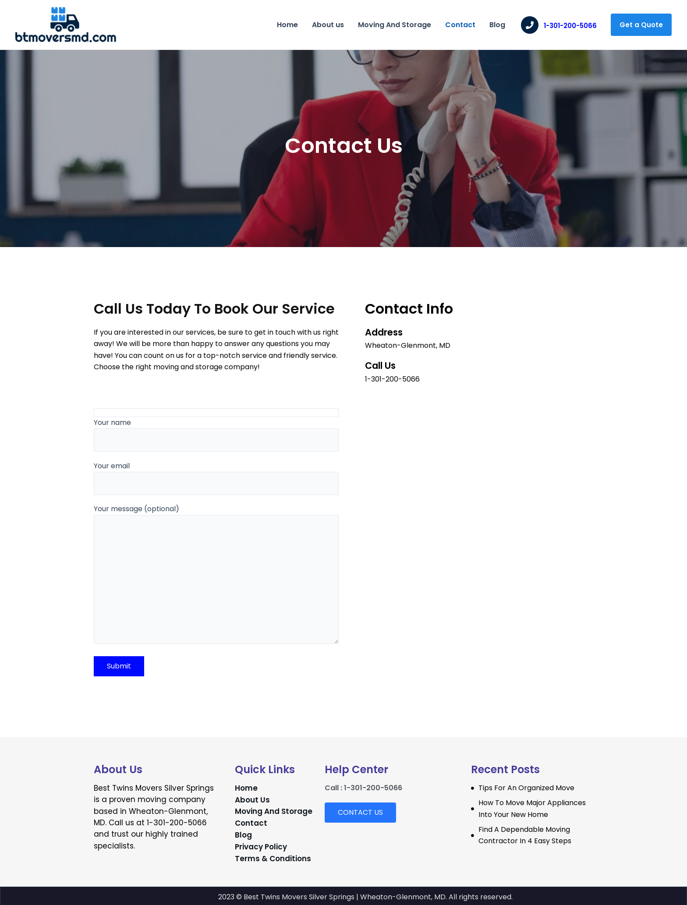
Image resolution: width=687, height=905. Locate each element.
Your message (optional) (216, 574)
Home (287, 25)
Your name (216, 434)
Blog (497, 25)
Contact (460, 25)
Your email (216, 477)
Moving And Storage (394, 25)
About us (328, 25)
